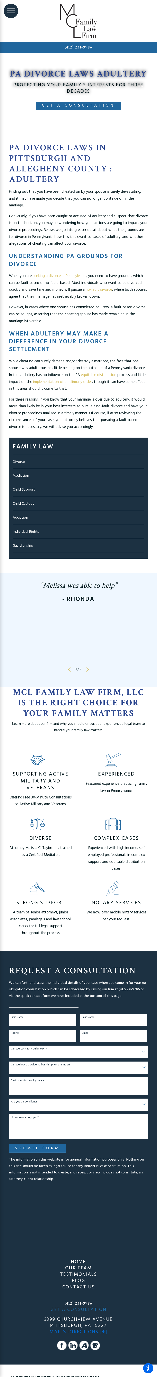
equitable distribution (98, 375)
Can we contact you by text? (29, 1049)
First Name (17, 1017)
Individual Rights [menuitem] (26, 532)
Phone (15, 1033)
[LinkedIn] (73, 1345)
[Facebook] (61, 1345)
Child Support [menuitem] (24, 490)
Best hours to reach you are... (28, 1080)
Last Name (88, 1017)
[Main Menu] (11, 11)
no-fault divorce (99, 290)
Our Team (78, 1268)
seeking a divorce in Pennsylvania (59, 276)
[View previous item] (69, 669)
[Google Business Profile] (95, 1345)
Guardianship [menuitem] (23, 546)
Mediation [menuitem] (21, 476)
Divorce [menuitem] (19, 462)
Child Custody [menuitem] (23, 504)
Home (78, 1262)
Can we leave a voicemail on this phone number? (40, 1065)
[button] (148, 1368)
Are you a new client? (24, 1102)
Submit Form (37, 1148)
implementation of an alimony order (62, 382)
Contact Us (78, 1287)
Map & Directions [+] (78, 1332)
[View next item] (87, 669)
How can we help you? (25, 1117)
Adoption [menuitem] (20, 518)
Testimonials (78, 1274)
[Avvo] (84, 1345)
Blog (78, 1281)
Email (85, 1033)
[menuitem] (78, 1262)
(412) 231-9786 (78, 47)
